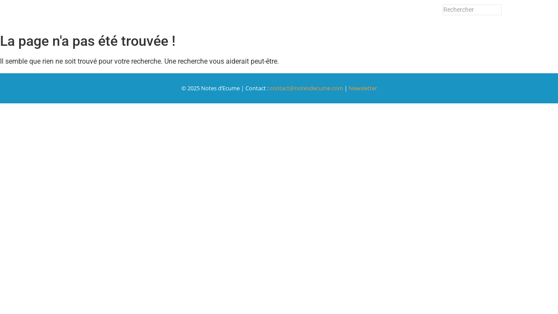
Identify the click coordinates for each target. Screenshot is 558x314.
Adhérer (263, 14)
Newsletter (382, 14)
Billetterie (226, 14)
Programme (182, 14)
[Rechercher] (472, 9)
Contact (341, 14)
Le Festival (303, 14)
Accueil (141, 14)
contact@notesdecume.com (306, 88)
